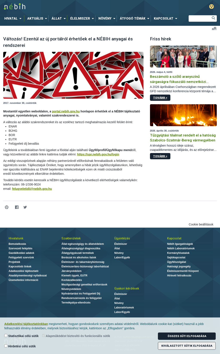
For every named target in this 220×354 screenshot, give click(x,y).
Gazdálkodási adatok (21, 252)
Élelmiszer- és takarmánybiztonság (82, 262)
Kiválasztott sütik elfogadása (186, 345)
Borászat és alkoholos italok (78, 257)
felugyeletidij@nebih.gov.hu (32, 188)
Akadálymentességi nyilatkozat (28, 275)
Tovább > (160, 97)
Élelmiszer (120, 243)
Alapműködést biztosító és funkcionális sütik (76, 336)
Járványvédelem (71, 271)
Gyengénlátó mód (211, 6)
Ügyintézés (122, 238)
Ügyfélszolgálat (176, 262)
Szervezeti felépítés (20, 248)
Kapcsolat (174, 238)
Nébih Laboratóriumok (181, 248)
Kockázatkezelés (71, 280)
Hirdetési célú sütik (20, 346)
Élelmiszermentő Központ (183, 271)
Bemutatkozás (17, 243)
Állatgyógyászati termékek (77, 252)
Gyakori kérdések (126, 288)
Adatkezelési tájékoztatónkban (26, 324)
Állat (117, 248)
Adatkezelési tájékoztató (23, 271)
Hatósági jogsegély (179, 266)
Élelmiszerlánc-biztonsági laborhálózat (85, 266)
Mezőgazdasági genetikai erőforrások (84, 284)
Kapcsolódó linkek (20, 266)
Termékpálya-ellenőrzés (75, 302)
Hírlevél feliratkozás (179, 275)
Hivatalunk (16, 238)
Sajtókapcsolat (176, 257)
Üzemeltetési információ (23, 280)
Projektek (14, 262)
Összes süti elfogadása (187, 336)
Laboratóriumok (124, 307)
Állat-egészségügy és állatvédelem (82, 243)
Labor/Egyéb (122, 257)
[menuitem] (13, 18)
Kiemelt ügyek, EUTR (74, 275)
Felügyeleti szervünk (21, 257)
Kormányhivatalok (178, 252)
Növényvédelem (71, 289)
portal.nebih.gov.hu (66, 111)
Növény (119, 252)
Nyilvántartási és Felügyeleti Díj (80, 293)
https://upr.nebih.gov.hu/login (98, 154)
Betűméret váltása (214, 28)
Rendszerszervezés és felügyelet (81, 298)
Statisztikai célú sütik (21, 336)
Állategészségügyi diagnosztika (80, 248)
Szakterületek (71, 238)
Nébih (65, 6)
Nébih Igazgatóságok (180, 243)
